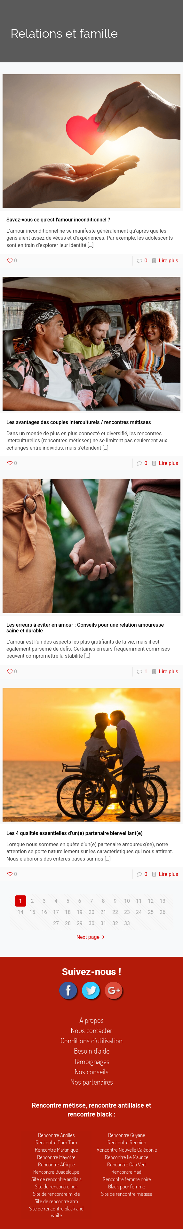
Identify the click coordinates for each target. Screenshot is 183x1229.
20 (91, 912)
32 (115, 923)
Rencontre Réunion (126, 1142)
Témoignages (91, 1061)
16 (44, 912)
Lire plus (168, 261)
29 (80, 923)
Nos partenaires (91, 1081)
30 (91, 923)
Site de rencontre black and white (56, 1211)
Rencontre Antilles (56, 1135)
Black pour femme (126, 1186)
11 (139, 901)
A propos (91, 1019)
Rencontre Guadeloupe (56, 1171)
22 (115, 912)
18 (68, 912)
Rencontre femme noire (127, 1179)
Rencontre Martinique (56, 1149)
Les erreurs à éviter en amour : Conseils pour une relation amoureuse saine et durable (85, 628)
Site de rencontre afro (56, 1201)
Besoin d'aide (91, 1050)
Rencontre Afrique (56, 1164)
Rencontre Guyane (126, 1135)
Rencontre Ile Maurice (126, 1157)
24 (139, 912)
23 (127, 912)
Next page (91, 937)
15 (32, 912)
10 (127, 901)
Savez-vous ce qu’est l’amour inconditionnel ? (58, 220)
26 (162, 912)
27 (56, 923)
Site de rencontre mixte (56, 1193)
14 (20, 912)
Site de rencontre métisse (126, 1193)
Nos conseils (91, 1071)
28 (68, 923)
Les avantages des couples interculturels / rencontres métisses (78, 422)
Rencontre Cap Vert (126, 1164)
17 (56, 912)
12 (151, 901)
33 (127, 923)
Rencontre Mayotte (56, 1157)
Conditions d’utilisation (91, 1040)
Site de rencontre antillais (56, 1179)
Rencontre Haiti (126, 1171)
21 (103, 912)
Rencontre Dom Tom (56, 1142)
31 (103, 923)
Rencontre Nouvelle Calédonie (127, 1149)
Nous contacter (91, 1030)
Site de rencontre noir (56, 1186)
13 (162, 901)
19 (80, 912)
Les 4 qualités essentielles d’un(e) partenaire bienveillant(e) (74, 833)
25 (151, 912)
